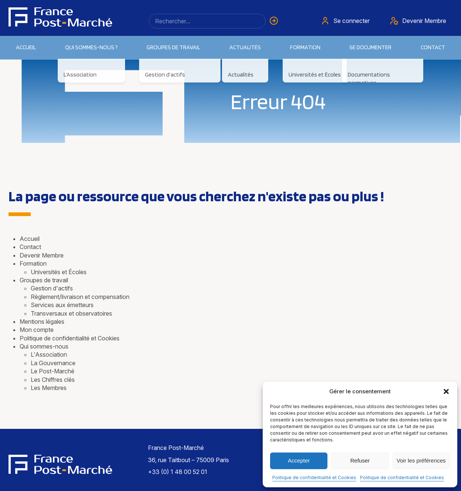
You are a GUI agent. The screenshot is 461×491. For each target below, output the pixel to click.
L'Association (49, 354)
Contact (433, 47)
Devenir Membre (42, 255)
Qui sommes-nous (44, 346)
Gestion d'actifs (52, 288)
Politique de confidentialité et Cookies (314, 477)
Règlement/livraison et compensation (80, 296)
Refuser (360, 460)
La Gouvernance (53, 363)
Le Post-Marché (52, 371)
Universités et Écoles (59, 272)
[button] (446, 391)
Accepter (299, 460)
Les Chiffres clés (53, 379)
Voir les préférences (421, 460)
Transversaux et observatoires (71, 313)
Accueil (26, 47)
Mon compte (37, 329)
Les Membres (49, 387)
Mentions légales (42, 321)
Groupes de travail (173, 47)
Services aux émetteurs (62, 305)
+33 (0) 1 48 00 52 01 (177, 471)
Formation (33, 263)
